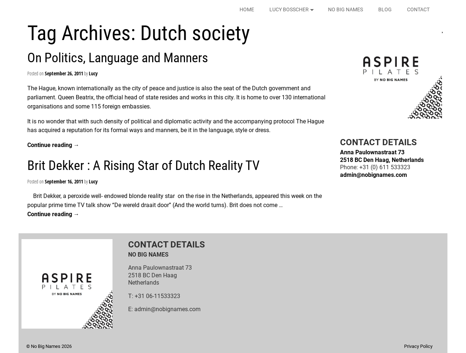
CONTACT (418, 9)
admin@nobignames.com (373, 174)
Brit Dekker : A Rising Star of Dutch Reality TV (143, 165)
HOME (247, 9)
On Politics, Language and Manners (117, 58)
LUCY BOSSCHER (292, 9)
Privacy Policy (418, 346)
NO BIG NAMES (345, 9)
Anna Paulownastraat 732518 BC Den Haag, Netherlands (382, 156)
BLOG (385, 9)
